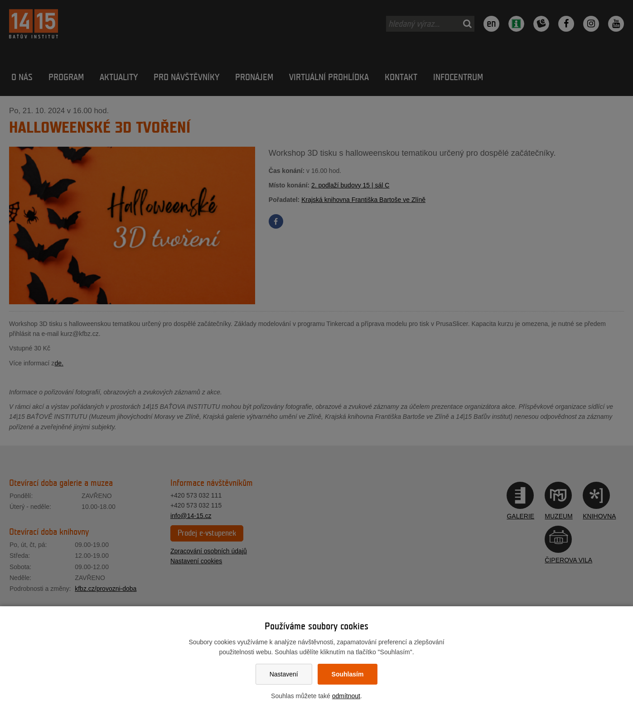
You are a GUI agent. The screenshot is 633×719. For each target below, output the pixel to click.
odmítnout (346, 696)
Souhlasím (348, 674)
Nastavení (284, 674)
